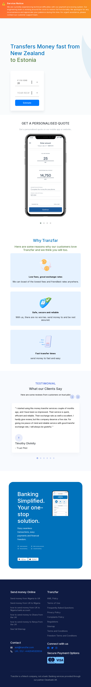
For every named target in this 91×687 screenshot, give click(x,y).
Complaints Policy (55, 617)
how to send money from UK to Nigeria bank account (25, 608)
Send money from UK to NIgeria (25, 603)
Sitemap (51, 626)
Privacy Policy (53, 612)
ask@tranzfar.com (24, 647)
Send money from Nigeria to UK (25, 598)
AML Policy (52, 598)
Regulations (52, 621)
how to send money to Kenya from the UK (26, 623)
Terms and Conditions (57, 631)
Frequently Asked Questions (60, 607)
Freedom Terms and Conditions (62, 635)
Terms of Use (53, 603)
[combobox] (37, 82)
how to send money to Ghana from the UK (26, 616)
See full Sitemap (18, 629)
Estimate (27, 103)
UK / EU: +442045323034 (28, 651)
